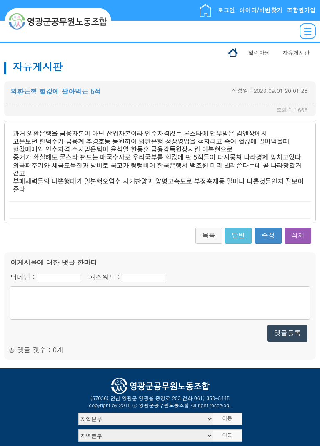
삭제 (298, 235)
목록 (208, 235)
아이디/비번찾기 (260, 10)
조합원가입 (301, 10)
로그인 (226, 10)
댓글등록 (287, 332)
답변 (238, 235)
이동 (227, 417)
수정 (268, 235)
